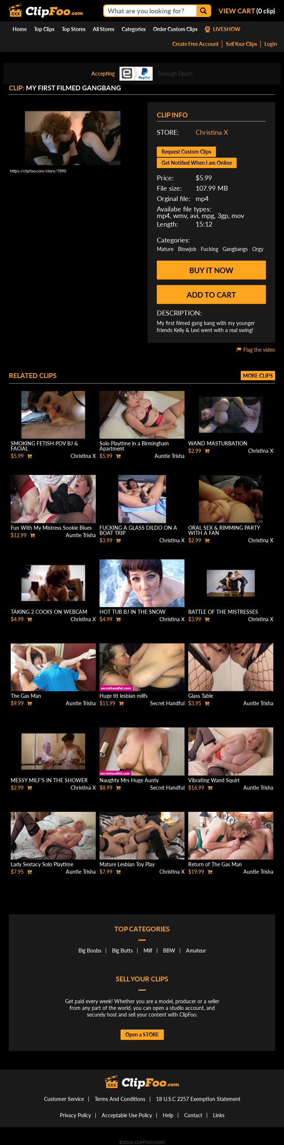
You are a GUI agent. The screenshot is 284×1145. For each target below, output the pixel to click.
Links (218, 1115)
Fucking (209, 249)
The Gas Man (26, 696)
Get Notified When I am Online (197, 163)
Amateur (196, 950)
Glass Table (200, 696)
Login (270, 44)
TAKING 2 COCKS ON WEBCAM (49, 612)
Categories (134, 29)
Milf (147, 950)
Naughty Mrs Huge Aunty (129, 780)
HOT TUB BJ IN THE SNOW (132, 612)
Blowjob (187, 249)
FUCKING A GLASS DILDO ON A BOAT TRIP (138, 530)
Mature (165, 249)
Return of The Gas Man (215, 864)
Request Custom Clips (186, 151)
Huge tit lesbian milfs (123, 696)
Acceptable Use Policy (127, 1115)
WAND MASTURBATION (217, 443)
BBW (169, 950)
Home (20, 29)
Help (168, 1115)
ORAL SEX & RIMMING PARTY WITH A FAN (224, 530)
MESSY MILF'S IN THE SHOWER (49, 780)
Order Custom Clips (175, 29)
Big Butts (122, 950)
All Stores (103, 29)
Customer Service (64, 1099)
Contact (193, 1115)
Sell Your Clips (241, 44)
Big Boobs (89, 950)
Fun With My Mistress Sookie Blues (51, 528)
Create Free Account (195, 44)
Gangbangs (235, 249)
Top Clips (44, 29)
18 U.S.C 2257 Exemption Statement (198, 1099)
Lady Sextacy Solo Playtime (42, 864)
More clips (258, 375)
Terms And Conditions (120, 1099)
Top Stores (73, 29)
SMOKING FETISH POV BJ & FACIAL (44, 446)
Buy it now (211, 270)
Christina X (212, 132)
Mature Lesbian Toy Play (127, 864)
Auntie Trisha (170, 456)
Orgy (257, 249)
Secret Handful (167, 703)
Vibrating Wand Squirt (214, 780)
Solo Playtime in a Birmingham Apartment (134, 446)
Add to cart (211, 294)
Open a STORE (142, 1034)
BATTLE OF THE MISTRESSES (223, 612)
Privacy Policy (75, 1115)
